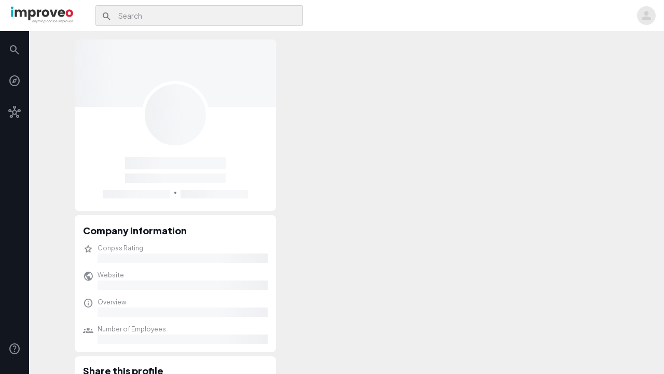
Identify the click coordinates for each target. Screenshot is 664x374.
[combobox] (207, 15)
